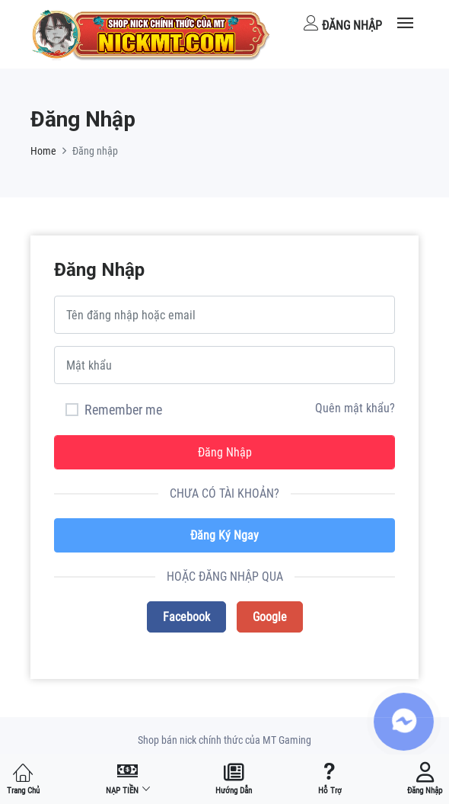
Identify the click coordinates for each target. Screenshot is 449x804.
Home (43, 151)
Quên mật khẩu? (355, 408)
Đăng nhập (343, 24)
